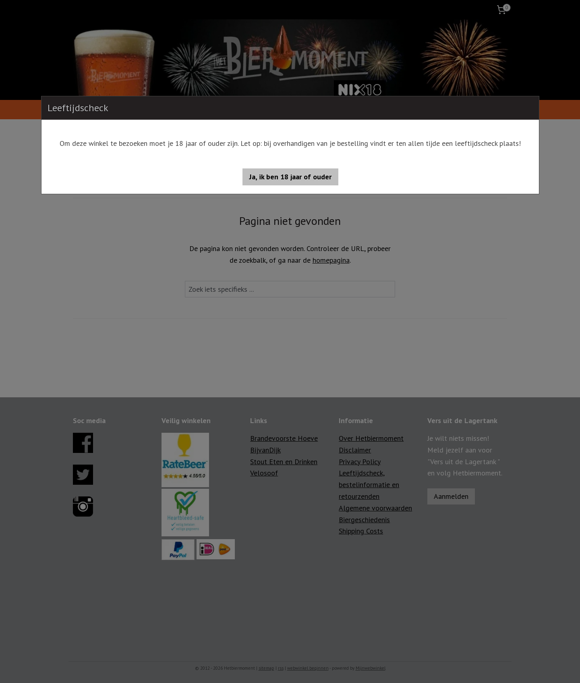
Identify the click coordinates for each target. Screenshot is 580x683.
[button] (290, 176)
